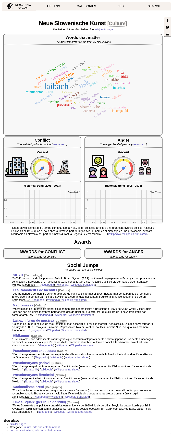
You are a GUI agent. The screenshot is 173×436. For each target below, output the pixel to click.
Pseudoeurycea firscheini (33, 375)
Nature (62, 351)
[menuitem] (19, 6)
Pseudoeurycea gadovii (32, 363)
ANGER (136, 252)
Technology (33, 275)
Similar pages (18, 424)
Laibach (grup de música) (33, 320)
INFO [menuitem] (120, 6)
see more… (60, 144)
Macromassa (23, 305)
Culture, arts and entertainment (41, 427)
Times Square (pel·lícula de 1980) (39, 402)
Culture (117, 23)
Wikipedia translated (134, 234)
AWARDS (28, 252)
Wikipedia (114, 234)
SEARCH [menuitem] (154, 6)
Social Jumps (83, 265)
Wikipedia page (104, 29)
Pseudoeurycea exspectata (34, 351)
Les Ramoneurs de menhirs (35, 290)
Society (37, 336)
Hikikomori (21, 336)
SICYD (18, 275)
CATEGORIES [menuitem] (86, 6)
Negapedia (47, 284)
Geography (53, 387)
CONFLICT (55, 252)
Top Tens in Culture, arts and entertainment (36, 430)
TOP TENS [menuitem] (52, 6)
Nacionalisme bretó (28, 387)
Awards (83, 242)
